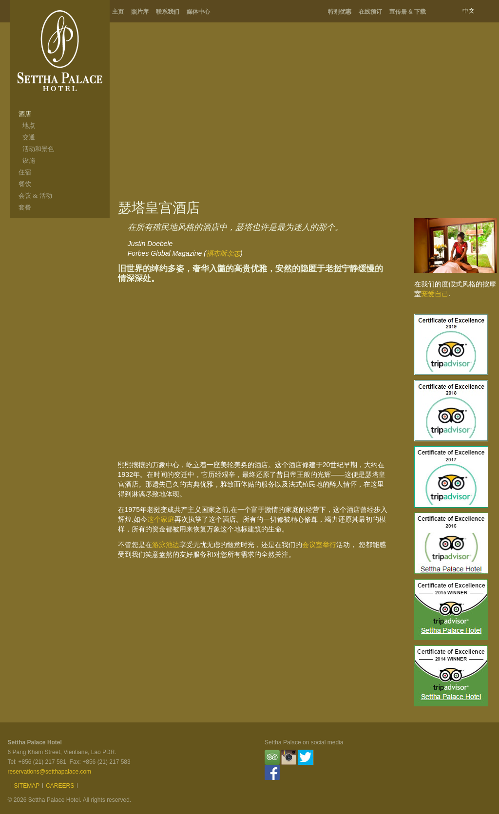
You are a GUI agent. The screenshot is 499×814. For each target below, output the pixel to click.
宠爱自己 (434, 294)
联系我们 (167, 11)
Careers (60, 785)
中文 (468, 10)
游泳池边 (165, 545)
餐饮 (25, 184)
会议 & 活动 (35, 195)
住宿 (25, 172)
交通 (28, 137)
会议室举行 (319, 545)
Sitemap (27, 785)
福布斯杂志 (223, 253)
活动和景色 (38, 148)
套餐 (25, 207)
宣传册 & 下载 (407, 11)
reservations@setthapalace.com (50, 771)
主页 (118, 11)
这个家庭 (160, 519)
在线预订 (370, 11)
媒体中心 (198, 11)
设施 (28, 160)
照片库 (140, 11)
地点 (28, 125)
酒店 (25, 113)
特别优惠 (339, 11)
